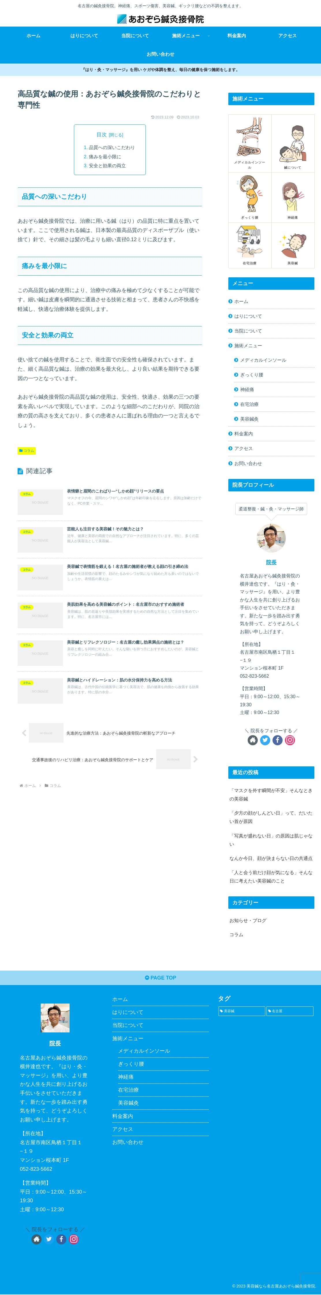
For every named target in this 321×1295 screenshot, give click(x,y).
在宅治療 (249, 404)
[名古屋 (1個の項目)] (289, 1012)
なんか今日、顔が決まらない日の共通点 (271, 858)
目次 (101, 135)
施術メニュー (248, 345)
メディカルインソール (263, 360)
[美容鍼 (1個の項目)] (242, 1012)
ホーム (241, 301)
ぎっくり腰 (251, 374)
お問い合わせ (248, 463)
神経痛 (247, 389)
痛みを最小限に (105, 157)
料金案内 (243, 433)
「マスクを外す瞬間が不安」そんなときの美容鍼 (271, 794)
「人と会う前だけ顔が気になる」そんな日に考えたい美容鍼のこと (271, 876)
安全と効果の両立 (107, 166)
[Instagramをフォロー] (290, 740)
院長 (271, 562)
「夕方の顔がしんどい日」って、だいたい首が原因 (271, 817)
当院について (248, 330)
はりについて (248, 316)
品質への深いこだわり (112, 147)
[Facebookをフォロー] (278, 740)
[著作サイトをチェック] (253, 740)
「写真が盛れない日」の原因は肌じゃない (271, 840)
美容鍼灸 (249, 418)
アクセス (243, 448)
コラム (26, 451)
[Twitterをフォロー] (265, 740)
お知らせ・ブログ (247, 920)
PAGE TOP (160, 978)
